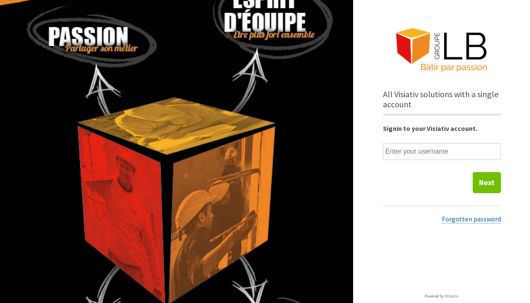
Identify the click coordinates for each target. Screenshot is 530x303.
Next (487, 182)
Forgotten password (471, 219)
